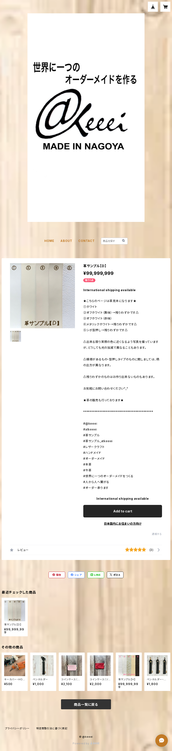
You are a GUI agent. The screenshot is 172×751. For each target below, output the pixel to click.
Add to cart (122, 511)
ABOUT (66, 241)
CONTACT (86, 241)
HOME (49, 241)
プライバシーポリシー (17, 728)
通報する (157, 534)
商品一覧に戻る (86, 704)
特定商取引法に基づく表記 (51, 728)
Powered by (86, 743)
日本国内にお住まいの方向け (122, 523)
